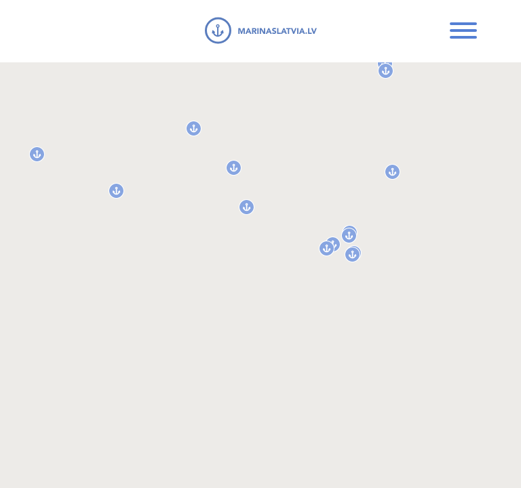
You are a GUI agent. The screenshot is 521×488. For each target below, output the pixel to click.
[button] (37, 154)
